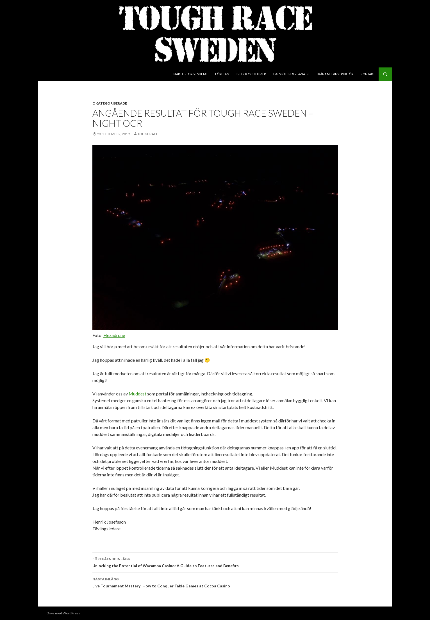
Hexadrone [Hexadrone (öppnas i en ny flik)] (114, 335)
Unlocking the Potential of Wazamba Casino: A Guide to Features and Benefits (215, 562)
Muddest (137, 393)
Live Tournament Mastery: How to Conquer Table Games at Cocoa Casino (215, 582)
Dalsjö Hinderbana (289, 74)
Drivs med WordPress (63, 613)
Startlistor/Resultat (190, 74)
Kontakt (368, 74)
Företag (222, 74)
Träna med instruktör (334, 74)
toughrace (148, 134)
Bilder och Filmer (251, 74)
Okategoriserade (109, 103)
